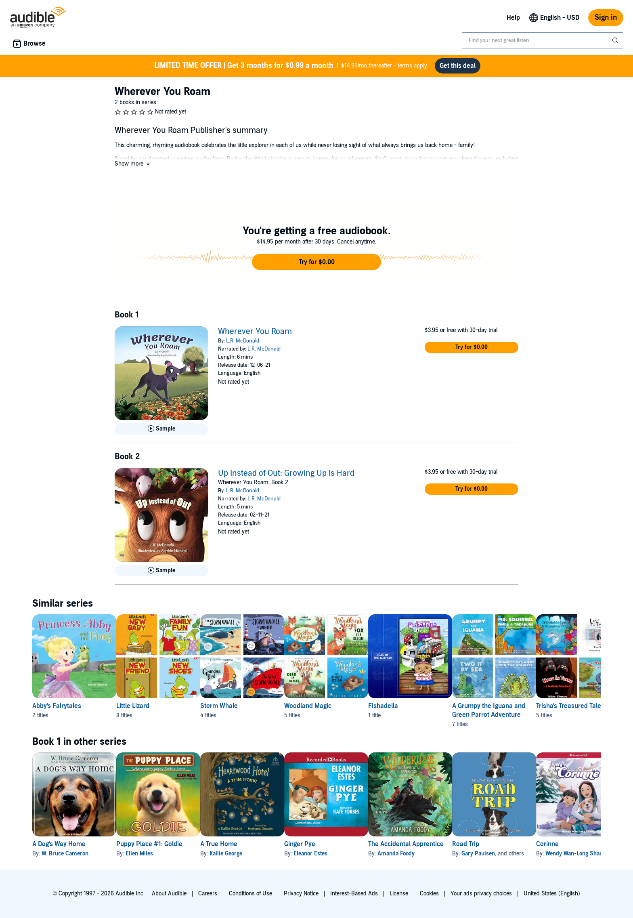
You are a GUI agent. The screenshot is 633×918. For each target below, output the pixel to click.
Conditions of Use (250, 893)
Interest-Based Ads (354, 893)
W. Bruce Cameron (65, 853)
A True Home (244, 844)
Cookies (429, 893)
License (399, 893)
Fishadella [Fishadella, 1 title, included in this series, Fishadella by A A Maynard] (435, 706)
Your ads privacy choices (481, 893)
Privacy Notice (301, 893)
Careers (207, 893)
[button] (133, 163)
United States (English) (552, 893)
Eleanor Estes (349, 853)
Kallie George (251, 853)
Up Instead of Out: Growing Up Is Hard (286, 473)
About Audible (169, 893)
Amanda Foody (447, 853)
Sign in (606, 17)
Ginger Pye (338, 844)
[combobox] (542, 40)
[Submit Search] (616, 40)
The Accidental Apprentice (457, 844)
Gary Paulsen (543, 853)
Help (513, 18)
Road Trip (530, 844)
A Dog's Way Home (59, 844)
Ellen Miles (152, 853)
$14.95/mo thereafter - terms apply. (291, 66)
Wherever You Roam (255, 331)
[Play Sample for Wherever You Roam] (161, 429)
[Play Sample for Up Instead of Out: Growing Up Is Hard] (161, 570)
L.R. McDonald (242, 341)
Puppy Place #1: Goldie (162, 844)
